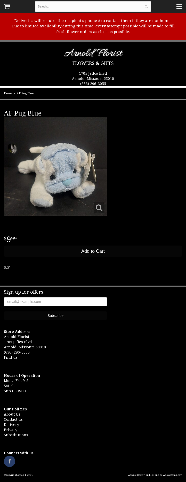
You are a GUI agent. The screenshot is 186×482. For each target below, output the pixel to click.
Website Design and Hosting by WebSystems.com (155, 475)
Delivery (11, 425)
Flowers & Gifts (93, 63)
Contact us (13, 419)
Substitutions (16, 435)
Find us (11, 357)
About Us (12, 414)
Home (8, 93)
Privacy (10, 430)
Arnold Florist (93, 54)
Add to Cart (93, 251)
